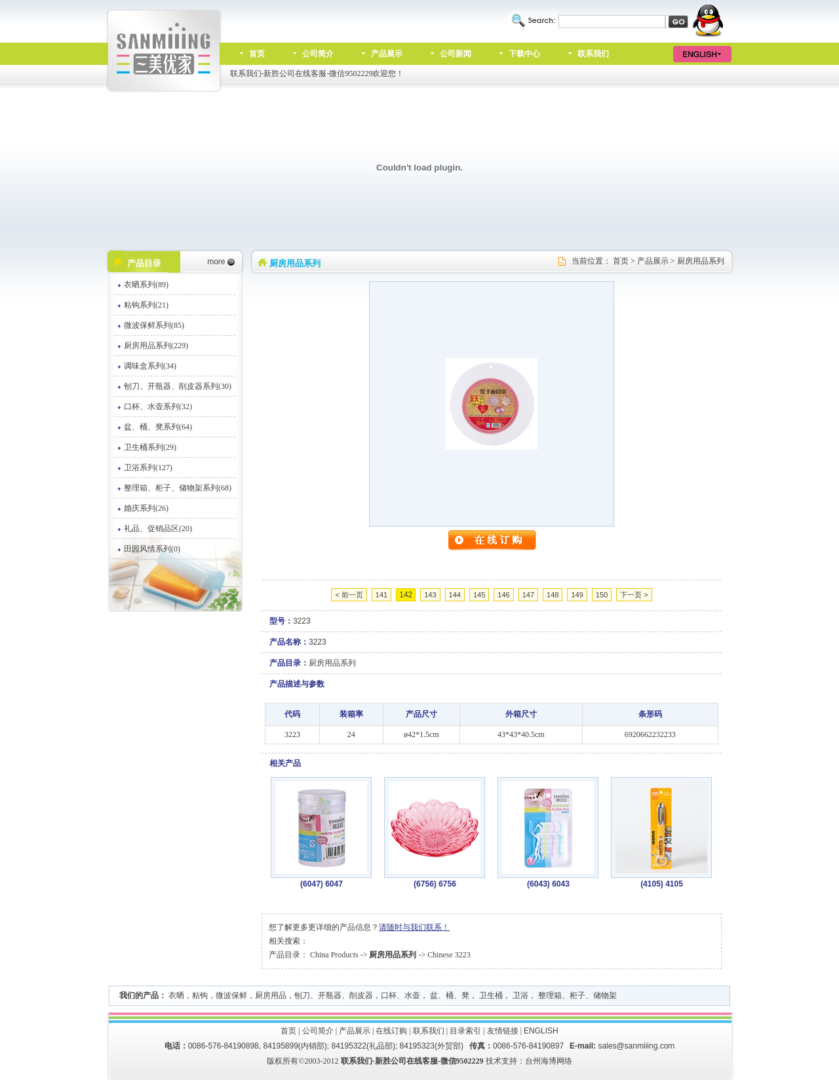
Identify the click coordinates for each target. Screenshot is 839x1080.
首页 (257, 53)
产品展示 (386, 53)
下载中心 (524, 53)
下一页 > (634, 595)
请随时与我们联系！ (414, 927)
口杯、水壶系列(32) (158, 406)
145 (479, 595)
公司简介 (318, 53)
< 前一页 (348, 595)
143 (430, 595)
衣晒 (176, 995)
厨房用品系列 (700, 261)
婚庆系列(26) (146, 508)
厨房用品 (270, 995)
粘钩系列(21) (146, 305)
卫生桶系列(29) (150, 447)
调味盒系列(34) (150, 365)
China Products (334, 954)
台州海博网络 (548, 1061)
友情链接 (502, 1030)
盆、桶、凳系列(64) (158, 426)
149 (577, 595)
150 (602, 595)
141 (381, 595)
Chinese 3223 (449, 954)
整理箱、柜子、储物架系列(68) (177, 487)
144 (455, 595)
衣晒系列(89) (146, 284)
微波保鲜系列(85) (154, 325)
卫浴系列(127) (148, 467)
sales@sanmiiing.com (636, 1045)
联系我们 (593, 53)
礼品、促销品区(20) (158, 528)
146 (503, 595)
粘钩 (200, 995)
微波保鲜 (231, 995)
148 (552, 595)
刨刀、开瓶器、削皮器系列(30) (177, 386)
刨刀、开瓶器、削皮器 (333, 995)
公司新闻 (455, 53)
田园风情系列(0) (152, 548)
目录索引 (465, 1030)
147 (528, 595)
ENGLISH (541, 1030)
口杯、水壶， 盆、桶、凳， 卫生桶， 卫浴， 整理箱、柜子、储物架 (499, 995)
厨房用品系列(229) (156, 345)
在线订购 (391, 1030)
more (216, 261)
